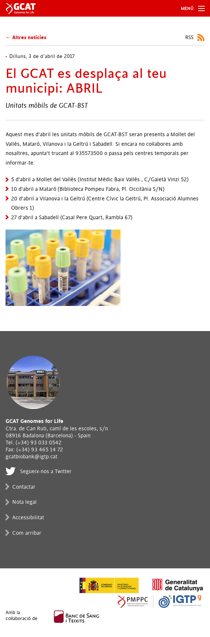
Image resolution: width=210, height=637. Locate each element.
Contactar (23, 486)
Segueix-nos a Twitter (46, 471)
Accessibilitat (28, 517)
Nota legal (24, 502)
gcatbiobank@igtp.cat (31, 456)
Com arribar (26, 533)
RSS (189, 37)
